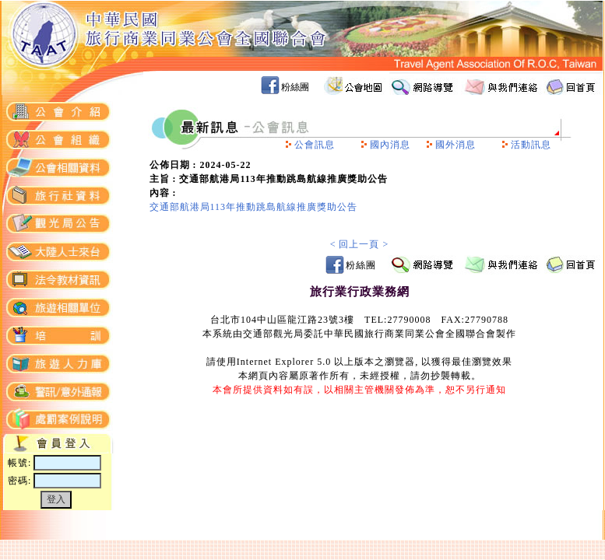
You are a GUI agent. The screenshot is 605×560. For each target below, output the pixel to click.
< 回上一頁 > (359, 244)
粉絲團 (295, 87)
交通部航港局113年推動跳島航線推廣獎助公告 (253, 206)
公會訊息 (314, 144)
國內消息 (390, 144)
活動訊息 (531, 144)
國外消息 (455, 144)
